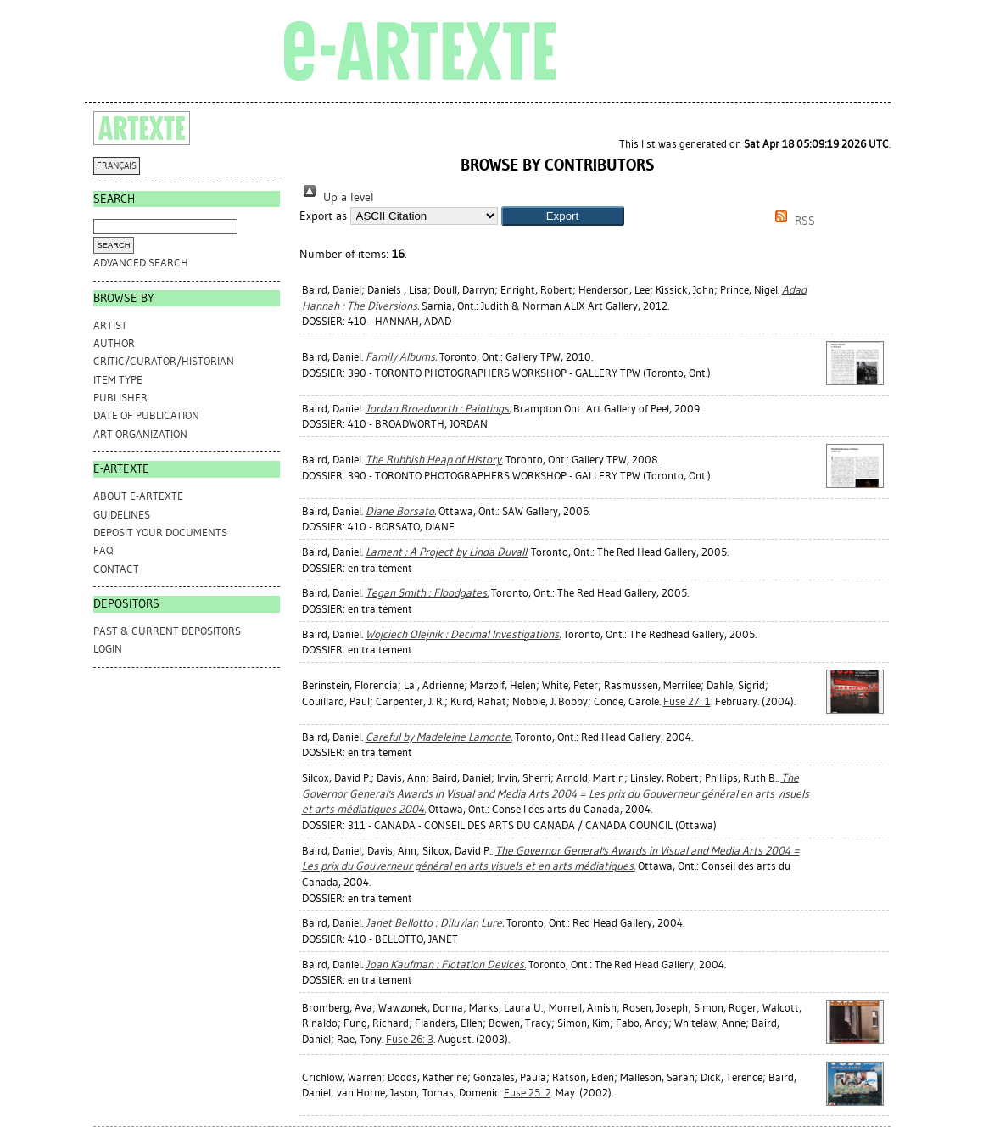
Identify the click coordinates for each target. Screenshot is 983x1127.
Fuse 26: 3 (409, 1039)
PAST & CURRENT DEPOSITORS (167, 631)
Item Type (117, 379)
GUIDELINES (121, 514)
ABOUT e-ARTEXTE (138, 496)
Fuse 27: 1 (687, 701)
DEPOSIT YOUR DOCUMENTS (160, 532)
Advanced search (140, 262)
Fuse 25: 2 (527, 1092)
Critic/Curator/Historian (163, 361)
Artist (110, 325)
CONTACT (116, 569)
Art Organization (140, 434)
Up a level (336, 197)
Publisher (120, 397)
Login (107, 648)
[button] (562, 216)
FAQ (103, 550)
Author (114, 343)
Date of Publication (146, 415)
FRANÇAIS (117, 165)
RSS (792, 221)
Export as (323, 216)
